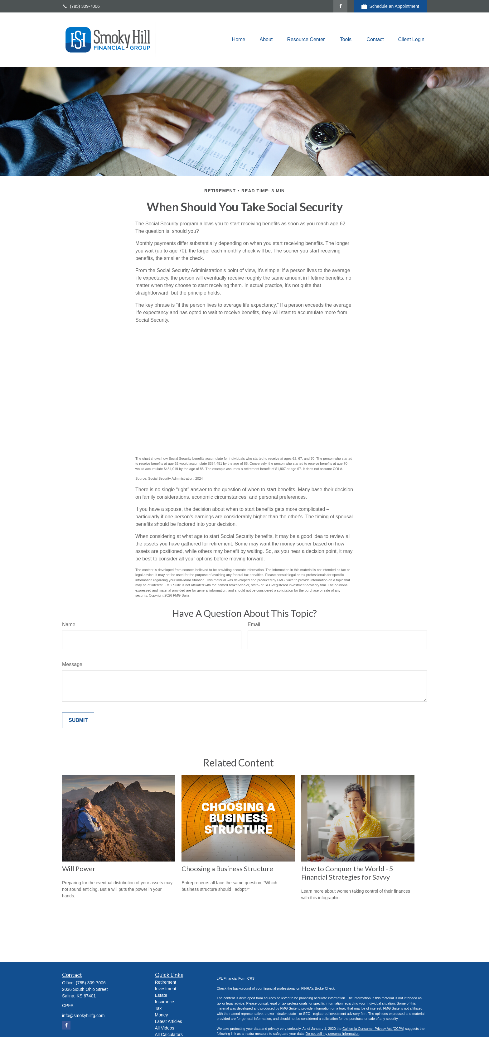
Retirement (165, 982)
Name (68, 624)
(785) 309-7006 (81, 6)
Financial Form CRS (239, 978)
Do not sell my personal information (332, 1033)
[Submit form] (78, 720)
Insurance (164, 1001)
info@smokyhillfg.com (83, 1015)
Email (254, 624)
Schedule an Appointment (390, 6)
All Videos (164, 1027)
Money (161, 1014)
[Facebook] (340, 6)
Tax (158, 1008)
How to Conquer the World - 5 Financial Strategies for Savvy (347, 872)
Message (72, 664)
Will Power (78, 868)
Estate (161, 995)
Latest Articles (168, 1021)
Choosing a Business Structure (227, 868)
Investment (165, 988)
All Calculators (169, 1034)
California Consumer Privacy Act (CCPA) (373, 1028)
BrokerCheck (325, 988)
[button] (239, 39)
